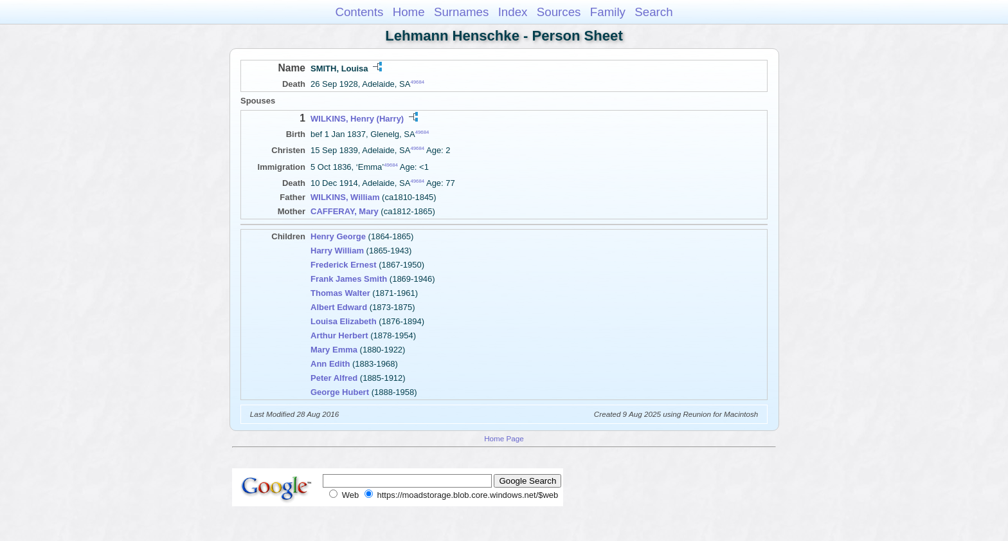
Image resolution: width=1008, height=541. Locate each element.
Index (513, 12)
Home (409, 12)
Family (608, 12)
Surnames (461, 12)
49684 (417, 82)
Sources (559, 12)
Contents (359, 12)
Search (653, 12)
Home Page (504, 438)
